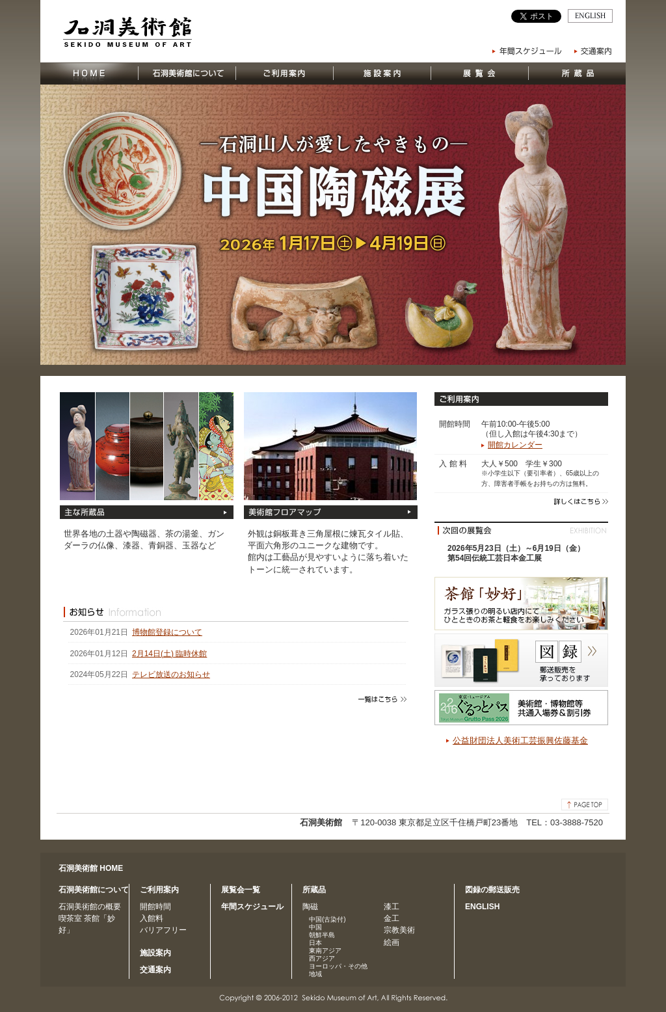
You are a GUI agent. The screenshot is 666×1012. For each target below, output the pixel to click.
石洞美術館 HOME (91, 868)
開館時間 (155, 906)
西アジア (322, 958)
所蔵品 (314, 889)
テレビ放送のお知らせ (171, 674)
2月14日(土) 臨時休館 (169, 653)
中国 (315, 927)
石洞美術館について (94, 889)
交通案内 (155, 969)
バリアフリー (163, 930)
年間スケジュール (252, 906)
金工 (391, 918)
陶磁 (310, 906)
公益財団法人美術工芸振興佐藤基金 (520, 740)
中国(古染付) (327, 919)
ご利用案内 (159, 889)
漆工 (391, 906)
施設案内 (155, 952)
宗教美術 (399, 930)
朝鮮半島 (322, 935)
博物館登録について (167, 632)
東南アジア (325, 950)
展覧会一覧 (240, 889)
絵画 (391, 942)
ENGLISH (482, 906)
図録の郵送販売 (492, 889)
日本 (315, 942)
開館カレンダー (515, 444)
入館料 (151, 918)
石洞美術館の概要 (90, 906)
